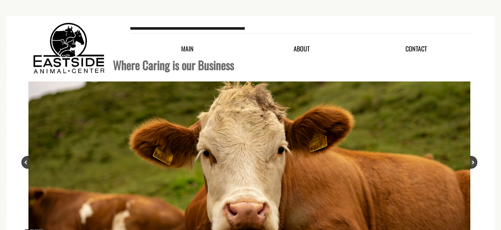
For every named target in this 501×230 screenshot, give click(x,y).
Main (187, 48)
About (302, 48)
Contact (416, 48)
